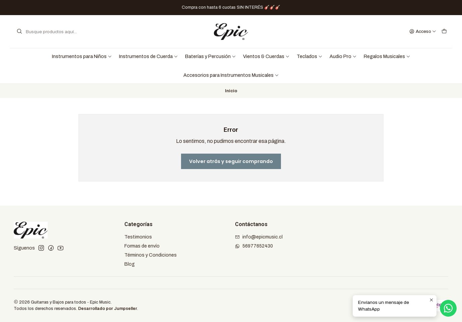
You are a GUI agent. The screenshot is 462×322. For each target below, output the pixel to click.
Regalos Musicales (387, 56)
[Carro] (444, 31)
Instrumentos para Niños (82, 56)
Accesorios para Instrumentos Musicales (231, 75)
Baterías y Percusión (210, 56)
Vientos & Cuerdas (266, 56)
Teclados (310, 56)
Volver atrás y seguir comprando (231, 161)
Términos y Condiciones (150, 255)
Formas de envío (142, 246)
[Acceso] (423, 31)
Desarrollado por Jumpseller (107, 308)
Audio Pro (343, 56)
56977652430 (254, 246)
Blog (129, 264)
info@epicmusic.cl (259, 236)
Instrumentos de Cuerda (148, 56)
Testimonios (138, 236)
